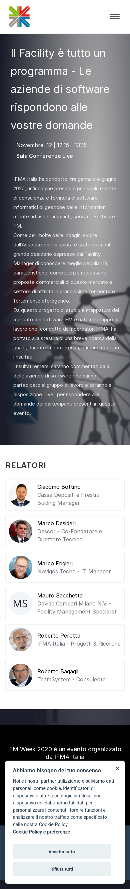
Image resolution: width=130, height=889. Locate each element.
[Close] (117, 768)
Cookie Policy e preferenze (41, 832)
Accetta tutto (61, 851)
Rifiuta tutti (61, 869)
